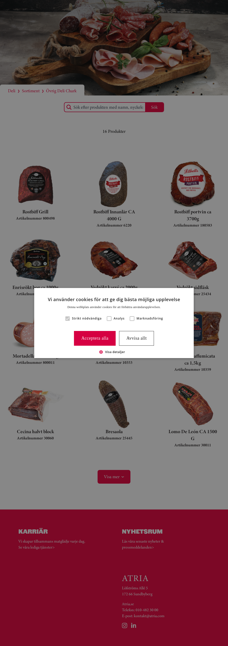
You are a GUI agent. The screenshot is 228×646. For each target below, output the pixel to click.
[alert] (114, 323)
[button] (67, 318)
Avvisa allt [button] (136, 338)
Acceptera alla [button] (95, 338)
